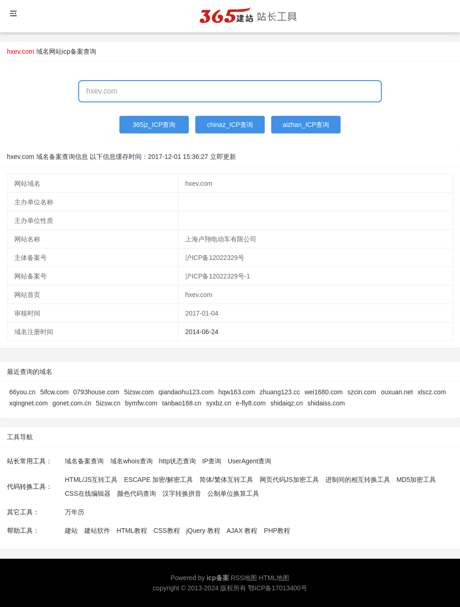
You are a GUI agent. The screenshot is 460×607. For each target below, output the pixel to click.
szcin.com (362, 392)
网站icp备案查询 (72, 51)
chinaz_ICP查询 (230, 124)
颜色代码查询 (136, 493)
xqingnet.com (28, 403)
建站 (71, 530)
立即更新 (223, 156)
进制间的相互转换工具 (357, 479)
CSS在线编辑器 (88, 493)
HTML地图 (274, 578)
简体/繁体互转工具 (226, 479)
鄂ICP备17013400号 (277, 588)
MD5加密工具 (416, 479)
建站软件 (97, 530)
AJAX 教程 (242, 530)
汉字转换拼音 (181, 493)
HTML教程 (132, 530)
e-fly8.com (251, 403)
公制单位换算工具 (233, 493)
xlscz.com (431, 392)
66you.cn (22, 392)
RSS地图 (244, 578)
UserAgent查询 (249, 461)
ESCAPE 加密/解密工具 (158, 479)
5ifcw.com (54, 392)
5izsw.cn (108, 403)
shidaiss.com (326, 403)
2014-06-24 (201, 331)
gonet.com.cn (71, 403)
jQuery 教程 (203, 530)
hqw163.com (236, 392)
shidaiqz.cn (286, 403)
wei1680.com (324, 392)
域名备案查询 (84, 461)
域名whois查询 (131, 461)
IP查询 (211, 461)
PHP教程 (277, 530)
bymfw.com (141, 403)
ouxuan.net (397, 392)
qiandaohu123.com (186, 392)
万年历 (74, 512)
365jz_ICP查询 (154, 124)
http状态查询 (177, 461)
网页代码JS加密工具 (289, 479)
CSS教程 (167, 530)
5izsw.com (139, 392)
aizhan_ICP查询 (306, 124)
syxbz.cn (218, 403)
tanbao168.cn (181, 403)
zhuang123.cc (280, 392)
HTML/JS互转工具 (91, 479)
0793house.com (96, 392)
